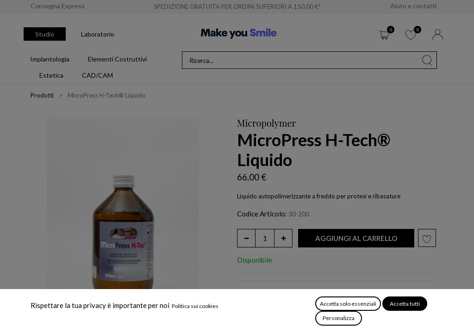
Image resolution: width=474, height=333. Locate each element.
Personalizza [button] (339, 317)
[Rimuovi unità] (246, 238)
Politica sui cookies (195, 305)
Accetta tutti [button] (405, 303)
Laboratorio (97, 34)
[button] (356, 238)
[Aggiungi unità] (283, 238)
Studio (44, 34)
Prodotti (42, 95)
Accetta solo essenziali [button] (348, 303)
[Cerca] (427, 60)
